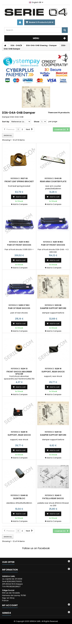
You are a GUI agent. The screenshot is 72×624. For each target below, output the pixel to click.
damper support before (53, 308)
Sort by (5, 121)
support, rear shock (53, 371)
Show (36, 121)
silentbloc (19, 498)
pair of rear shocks (19, 308)
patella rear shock (53, 498)
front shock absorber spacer (19, 372)
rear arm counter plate (53, 181)
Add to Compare (20, 204)
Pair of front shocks (19, 244)
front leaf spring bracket (19, 181)
